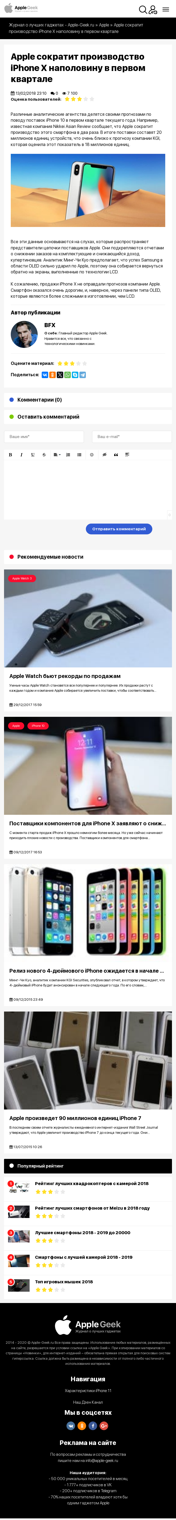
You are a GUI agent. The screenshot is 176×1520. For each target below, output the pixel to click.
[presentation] (45, 530)
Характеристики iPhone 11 (88, 1392)
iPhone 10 (38, 726)
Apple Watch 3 (22, 578)
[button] (10, 455)
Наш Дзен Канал (88, 1404)
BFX (49, 325)
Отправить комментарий (119, 529)
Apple (16, 726)
